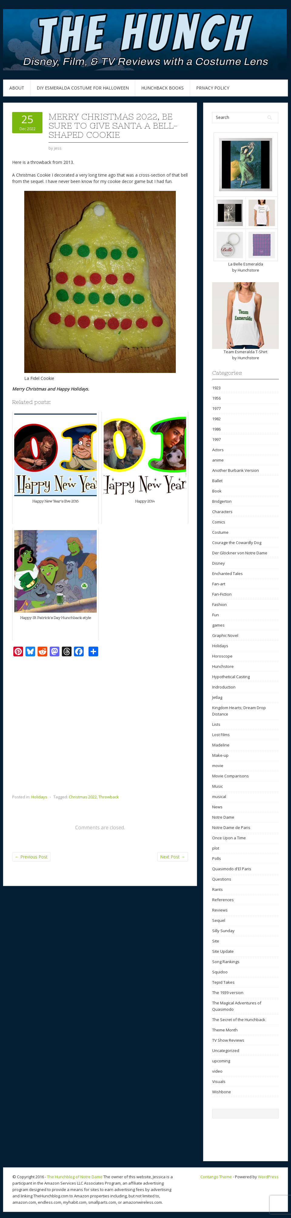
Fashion (219, 604)
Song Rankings (225, 961)
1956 (216, 398)
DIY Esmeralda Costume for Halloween (83, 88)
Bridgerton (222, 501)
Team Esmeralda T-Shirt (245, 351)
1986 (216, 429)
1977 (216, 408)
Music (217, 786)
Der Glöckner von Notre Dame (239, 553)
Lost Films (221, 734)
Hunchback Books (162, 88)
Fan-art (218, 584)
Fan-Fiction (222, 594)
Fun (215, 614)
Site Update (223, 951)
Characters (222, 511)
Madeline (220, 745)
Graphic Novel (225, 635)
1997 (216, 439)
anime (218, 460)
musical (219, 796)
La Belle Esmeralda (245, 264)
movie (217, 765)
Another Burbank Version (235, 470)
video (217, 1071)
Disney (218, 563)
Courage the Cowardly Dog (236, 542)
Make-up (220, 755)
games (218, 625)
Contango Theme (216, 1176)
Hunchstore (248, 270)
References (223, 899)
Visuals (219, 1081)
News (217, 807)
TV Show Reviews (228, 1040)
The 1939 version (227, 992)
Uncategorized (225, 1050)
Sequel (218, 920)
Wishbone (221, 1092)
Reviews (220, 910)
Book (217, 491)
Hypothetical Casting (231, 676)
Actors (218, 449)
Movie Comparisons (230, 776)
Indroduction (224, 687)
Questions (221, 879)
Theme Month (225, 1030)
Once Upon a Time (229, 838)
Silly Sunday (223, 930)
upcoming (221, 1061)
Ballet (217, 480)
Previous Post (31, 857)
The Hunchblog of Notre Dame (74, 1176)
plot (215, 848)
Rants (217, 889)
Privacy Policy (212, 88)
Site (215, 941)
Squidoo (220, 972)
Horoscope (222, 656)
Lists (216, 724)
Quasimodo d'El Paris (231, 868)
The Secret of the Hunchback (238, 1019)
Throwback (109, 797)
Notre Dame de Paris (231, 827)
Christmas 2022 (83, 797)
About (16, 88)
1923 (216, 388)
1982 (216, 418)
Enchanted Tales (227, 573)
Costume (220, 532)
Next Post (172, 857)
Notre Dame (223, 817)
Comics (218, 522)
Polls (216, 858)
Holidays (39, 797)
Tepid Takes (223, 982)
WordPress (268, 1176)
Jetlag (217, 697)
